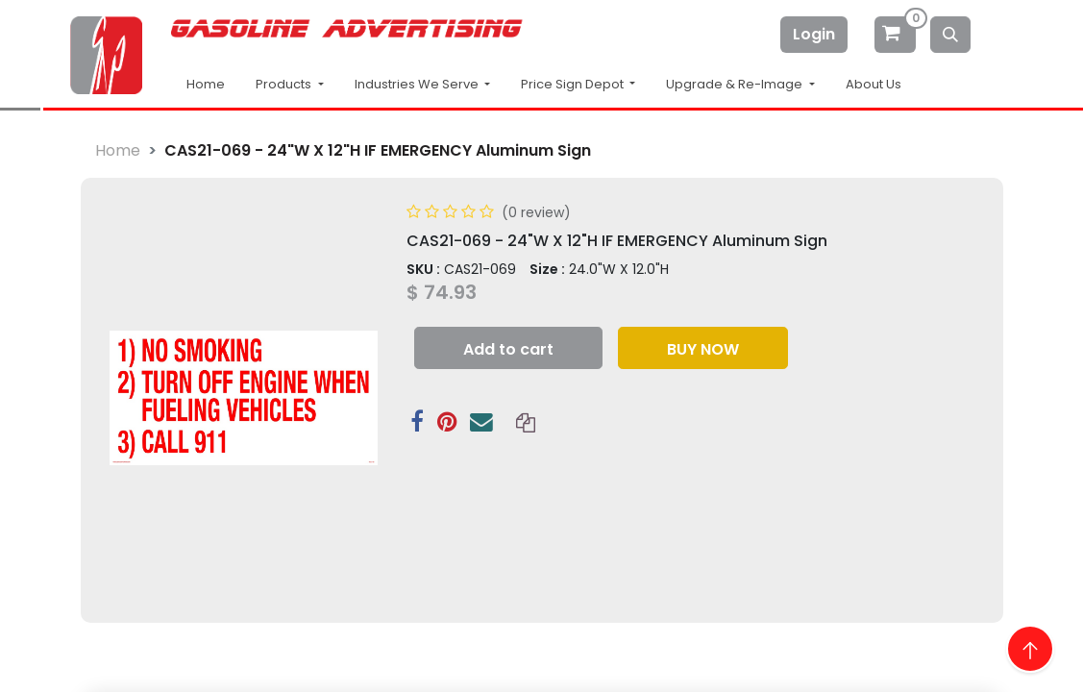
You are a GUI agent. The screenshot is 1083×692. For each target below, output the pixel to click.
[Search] (950, 34)
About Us (873, 84)
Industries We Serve (418, 84)
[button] (508, 348)
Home (205, 84)
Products (285, 84)
